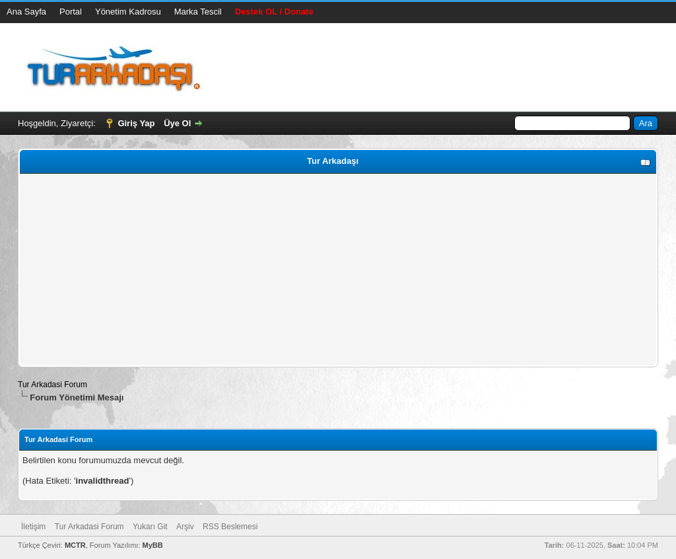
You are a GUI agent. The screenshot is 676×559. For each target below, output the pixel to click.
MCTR (75, 545)
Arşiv (185, 526)
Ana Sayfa (26, 12)
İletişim (33, 526)
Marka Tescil (198, 12)
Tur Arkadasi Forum (52, 384)
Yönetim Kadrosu (128, 12)
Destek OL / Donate (274, 12)
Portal (70, 12)
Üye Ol (177, 123)
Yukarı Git (150, 526)
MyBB (152, 545)
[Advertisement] (338, 270)
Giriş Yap (136, 123)
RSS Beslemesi (230, 526)
